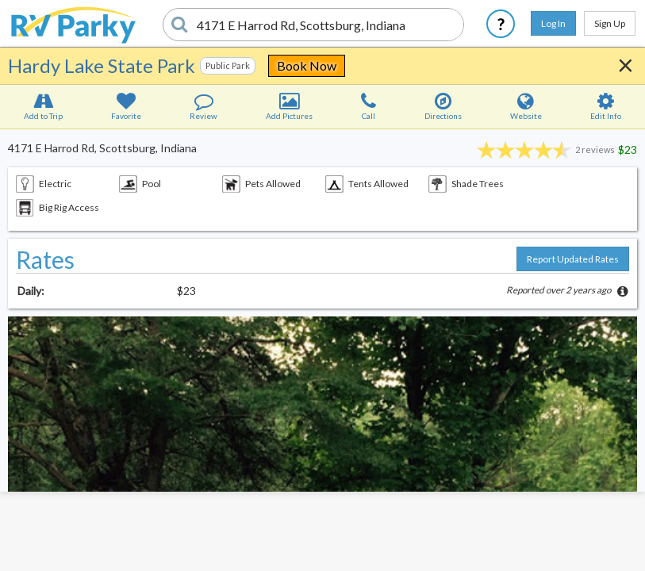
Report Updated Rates (573, 259)
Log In (553, 23)
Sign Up (609, 23)
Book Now (306, 65)
